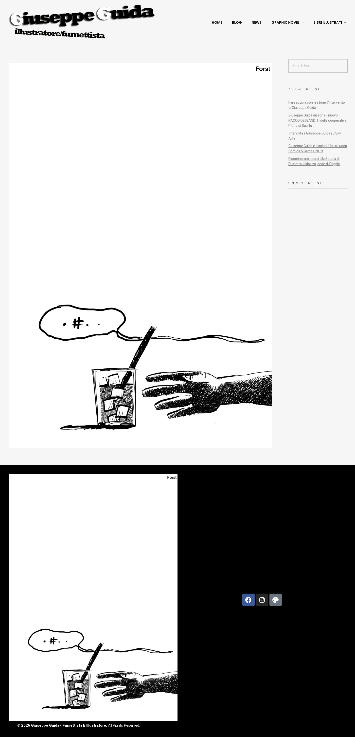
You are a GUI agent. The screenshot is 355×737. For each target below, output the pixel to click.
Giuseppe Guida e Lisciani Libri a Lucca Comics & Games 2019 (317, 148)
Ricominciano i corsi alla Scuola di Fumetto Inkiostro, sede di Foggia (314, 161)
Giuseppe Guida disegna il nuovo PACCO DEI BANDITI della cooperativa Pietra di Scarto (317, 120)
